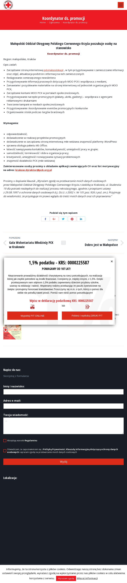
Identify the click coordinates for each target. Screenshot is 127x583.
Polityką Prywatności (54, 449)
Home (43, 22)
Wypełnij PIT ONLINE (32, 315)
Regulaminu (31, 440)
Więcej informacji (87, 578)
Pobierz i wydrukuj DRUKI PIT (87, 315)
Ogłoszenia (54, 22)
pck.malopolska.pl (53, 70)
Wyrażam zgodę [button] (66, 578)
